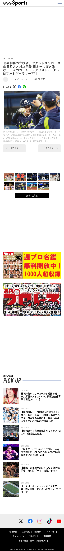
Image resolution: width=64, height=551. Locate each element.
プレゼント (34, 536)
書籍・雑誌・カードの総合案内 (32, 541)
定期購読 (47, 536)
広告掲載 (26, 532)
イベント (51, 532)
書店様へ (38, 532)
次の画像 (49, 148)
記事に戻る (32, 195)
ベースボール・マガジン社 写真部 (27, 79)
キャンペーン (18, 536)
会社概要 (13, 532)
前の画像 (14, 148)
